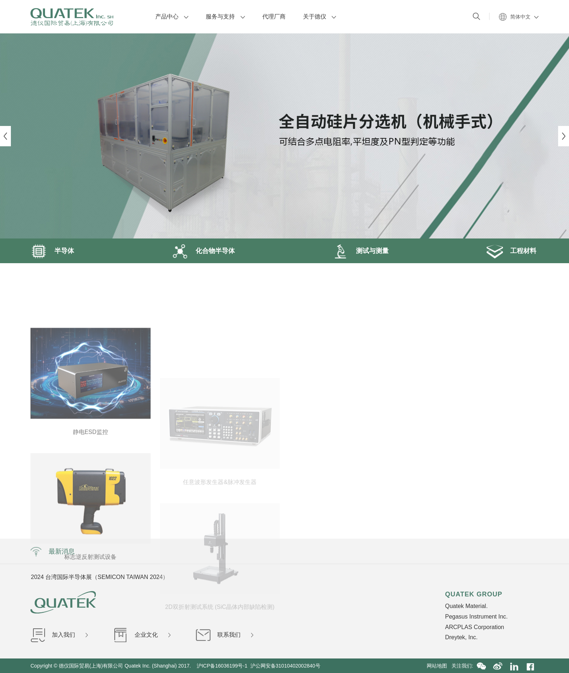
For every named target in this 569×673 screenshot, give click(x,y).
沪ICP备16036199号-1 (222, 666)
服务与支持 (225, 16)
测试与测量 (360, 250)
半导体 (52, 250)
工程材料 (511, 250)
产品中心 (171, 16)
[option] (284, 135)
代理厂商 (274, 16)
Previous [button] (5, 136)
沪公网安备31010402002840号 (286, 666)
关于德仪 (319, 16)
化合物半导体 (202, 250)
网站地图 (439, 666)
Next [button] (563, 136)
